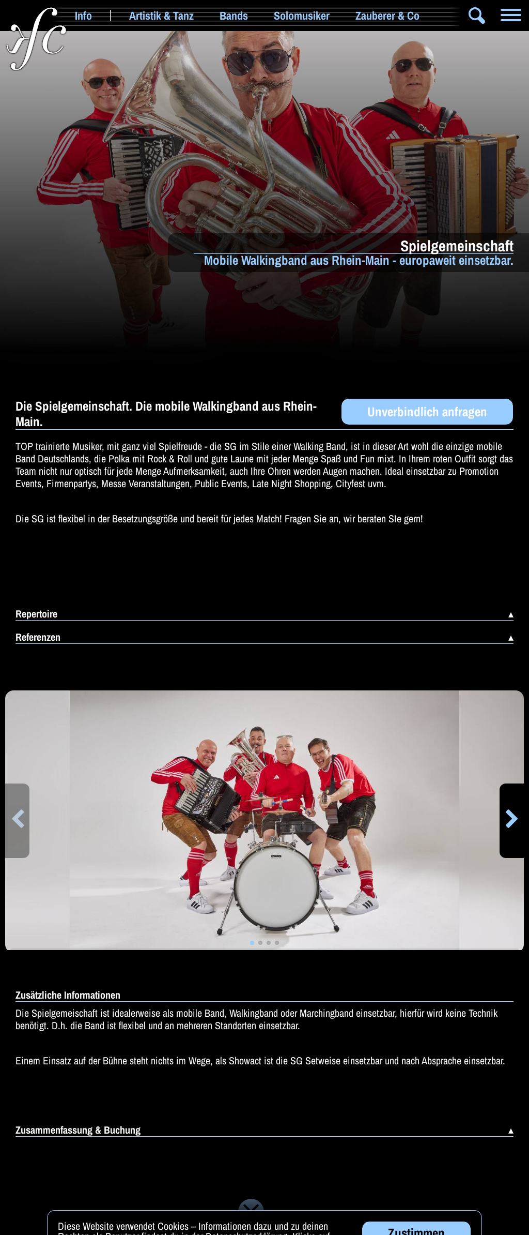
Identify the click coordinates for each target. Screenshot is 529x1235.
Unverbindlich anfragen (427, 411)
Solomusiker (302, 15)
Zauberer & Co (387, 15)
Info (83, 15)
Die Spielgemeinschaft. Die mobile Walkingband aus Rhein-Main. (166, 413)
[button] (17, 821)
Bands (234, 15)
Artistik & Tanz (161, 15)
